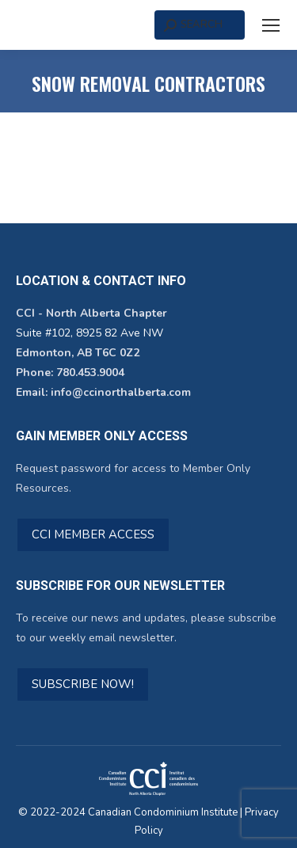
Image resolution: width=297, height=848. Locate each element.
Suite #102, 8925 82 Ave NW (89, 332)
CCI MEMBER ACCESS (93, 534)
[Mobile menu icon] (271, 25)
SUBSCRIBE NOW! (83, 684)
